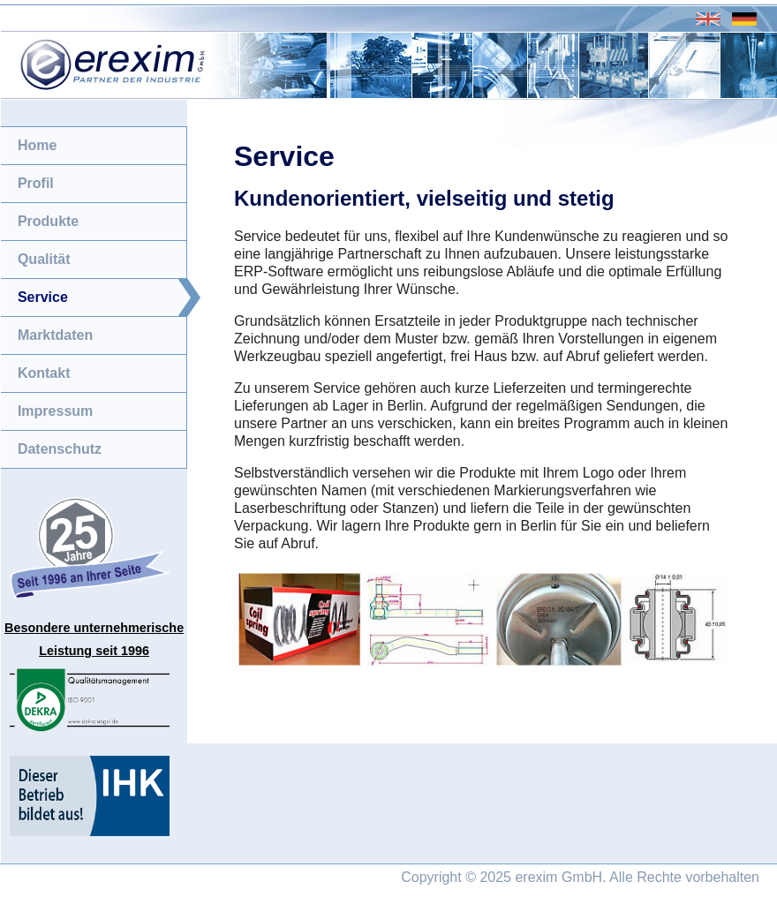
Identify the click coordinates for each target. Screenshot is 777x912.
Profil (36, 183)
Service (43, 297)
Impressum (55, 410)
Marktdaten (55, 335)
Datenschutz (60, 448)
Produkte (48, 221)
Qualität (44, 259)
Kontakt (44, 373)
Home (37, 145)
